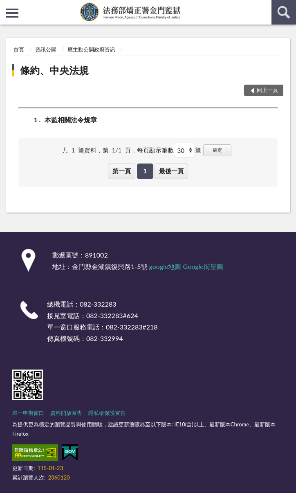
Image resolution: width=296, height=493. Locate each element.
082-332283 (98, 304)
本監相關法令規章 (71, 119)
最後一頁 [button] (171, 171)
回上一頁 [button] (267, 90)
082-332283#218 (132, 327)
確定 (217, 149)
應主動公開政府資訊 (91, 49)
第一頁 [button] (121, 171)
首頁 (18, 49)
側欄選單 (12, 13)
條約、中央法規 (54, 70)
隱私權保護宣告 (107, 413)
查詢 (283, 12)
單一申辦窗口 (28, 413)
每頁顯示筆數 (155, 150)
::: (6, 6)
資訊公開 (45, 49)
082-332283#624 (112, 315)
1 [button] (145, 171)
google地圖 (165, 266)
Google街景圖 (203, 266)
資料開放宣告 (66, 413)
